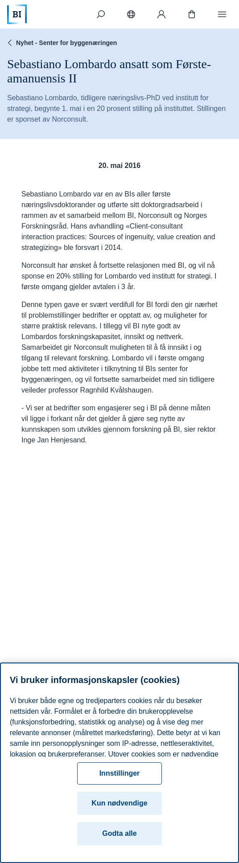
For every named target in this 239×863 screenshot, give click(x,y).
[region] (119, 763)
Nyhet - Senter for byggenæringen (61, 42)
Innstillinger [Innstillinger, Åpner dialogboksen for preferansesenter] (119, 773)
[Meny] (222, 14)
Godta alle (119, 833)
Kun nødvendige (119, 803)
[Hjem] (17, 14)
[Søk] (101, 14)
